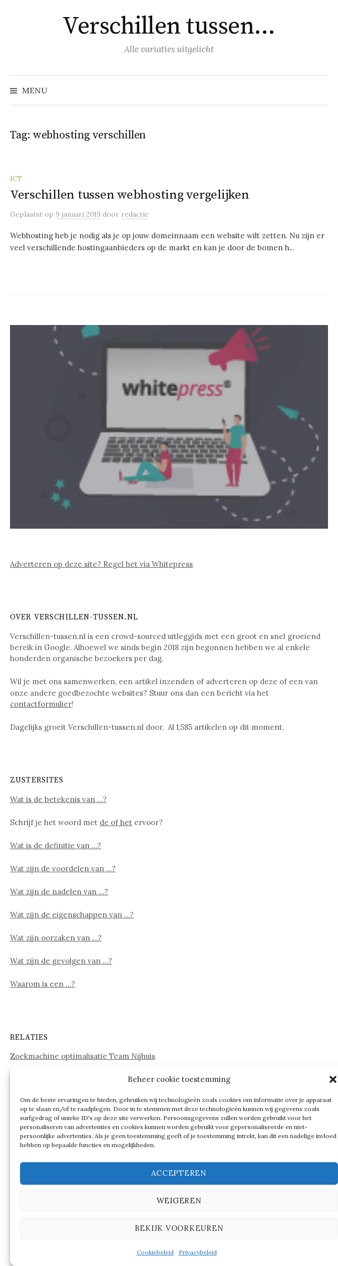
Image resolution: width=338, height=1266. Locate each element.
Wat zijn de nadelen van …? (59, 891)
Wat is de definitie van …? (55, 845)
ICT (16, 179)
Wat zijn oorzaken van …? (56, 937)
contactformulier (41, 704)
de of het (116, 822)
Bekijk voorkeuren (179, 1228)
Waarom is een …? (42, 984)
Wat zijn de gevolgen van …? (61, 961)
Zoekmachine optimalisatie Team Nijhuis (82, 1056)
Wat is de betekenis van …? (58, 799)
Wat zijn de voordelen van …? (63, 868)
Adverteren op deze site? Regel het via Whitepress (101, 564)
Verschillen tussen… (169, 27)
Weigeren (179, 1200)
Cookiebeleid (155, 1252)
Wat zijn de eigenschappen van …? (72, 914)
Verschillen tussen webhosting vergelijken (129, 195)
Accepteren (179, 1173)
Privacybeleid (198, 1252)
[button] (333, 1079)
